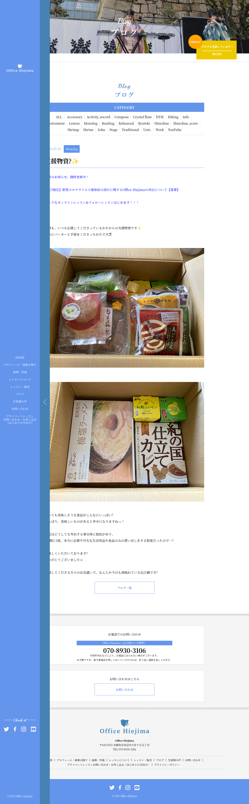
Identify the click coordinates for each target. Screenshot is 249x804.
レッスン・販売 (20, 387)
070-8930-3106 (124, 650)
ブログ (20, 394)
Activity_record (98, 117)
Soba (101, 129)
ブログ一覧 (124, 588)
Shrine (88, 129)
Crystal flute (142, 117)
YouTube (175, 129)
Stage (113, 129)
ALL (59, 117)
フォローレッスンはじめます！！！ (113, 202)
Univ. (147, 129)
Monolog (91, 123)
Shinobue (161, 123)
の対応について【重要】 (162, 189)
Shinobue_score (185, 123)
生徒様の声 (20, 401)
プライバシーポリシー (167, 765)
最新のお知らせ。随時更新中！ (67, 177)
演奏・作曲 (20, 372)
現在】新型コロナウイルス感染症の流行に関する (88, 189)
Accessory (74, 117)
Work (160, 129)
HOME (19, 357)
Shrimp (73, 129)
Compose (121, 117)
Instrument (56, 123)
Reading (108, 123)
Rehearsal (126, 123)
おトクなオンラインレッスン (65, 202)
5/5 (50, 189)
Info (186, 117)
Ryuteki (144, 123)
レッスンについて (20, 379)
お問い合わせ (20, 409)
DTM (160, 117)
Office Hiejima (134, 189)
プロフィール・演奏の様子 (20, 365)
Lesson (74, 123)
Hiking (173, 117)
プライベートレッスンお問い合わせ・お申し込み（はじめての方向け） (20, 419)
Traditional (130, 129)
